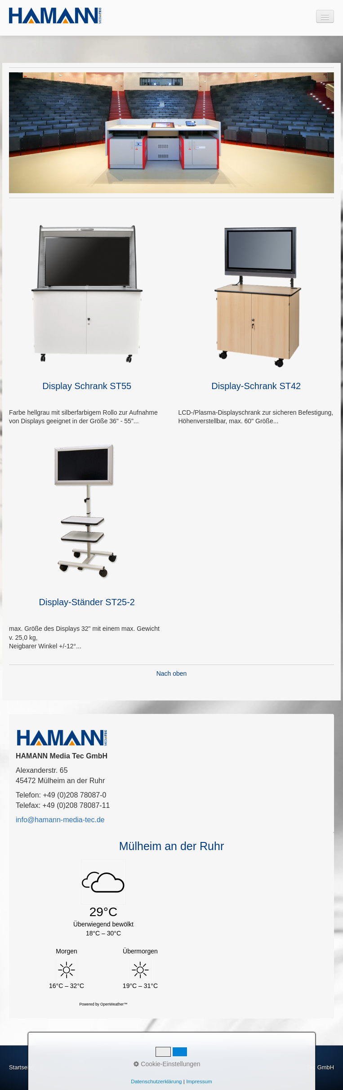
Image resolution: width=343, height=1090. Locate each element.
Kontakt (49, 1067)
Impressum (79, 1067)
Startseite (21, 1067)
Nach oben (171, 673)
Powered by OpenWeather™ (104, 1004)
